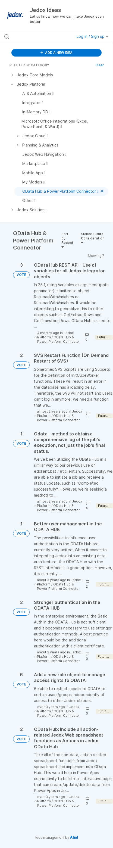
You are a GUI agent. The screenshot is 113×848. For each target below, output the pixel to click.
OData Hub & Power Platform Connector (58, 339)
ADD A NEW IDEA (56, 53)
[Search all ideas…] (35, 36)
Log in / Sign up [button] (93, 36)
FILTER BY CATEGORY (29, 65)
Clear (99, 65)
